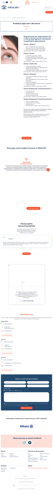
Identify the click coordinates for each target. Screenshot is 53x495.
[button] (49, 7)
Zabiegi (6, 392)
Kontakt (3, 468)
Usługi (9, 18)
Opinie (30, 468)
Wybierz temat (7, 390)
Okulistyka (12, 392)
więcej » (26, 407)
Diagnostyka (19, 392)
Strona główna (3, 18)
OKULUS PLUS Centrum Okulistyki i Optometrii (37, 470)
